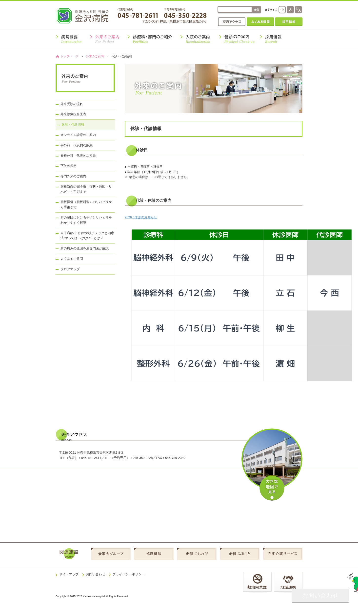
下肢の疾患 (68, 166)
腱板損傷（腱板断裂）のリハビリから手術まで (86, 204)
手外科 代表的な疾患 (76, 145)
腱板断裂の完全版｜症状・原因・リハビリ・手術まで (86, 189)
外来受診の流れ (71, 104)
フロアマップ (70, 269)
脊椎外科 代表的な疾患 (78, 155)
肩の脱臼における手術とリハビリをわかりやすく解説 (86, 220)
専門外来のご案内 (73, 176)
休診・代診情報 (73, 124)
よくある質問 (260, 21)
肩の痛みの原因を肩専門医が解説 (84, 248)
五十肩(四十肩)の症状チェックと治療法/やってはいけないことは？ (87, 235)
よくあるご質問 (71, 259)
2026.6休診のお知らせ (141, 217)
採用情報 (288, 21)
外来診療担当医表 (73, 114)
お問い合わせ (95, 574)
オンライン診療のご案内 (78, 135)
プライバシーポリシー (129, 574)
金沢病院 (86, 15)
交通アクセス (232, 21)
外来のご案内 (95, 56)
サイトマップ (69, 574)
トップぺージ (69, 56)
